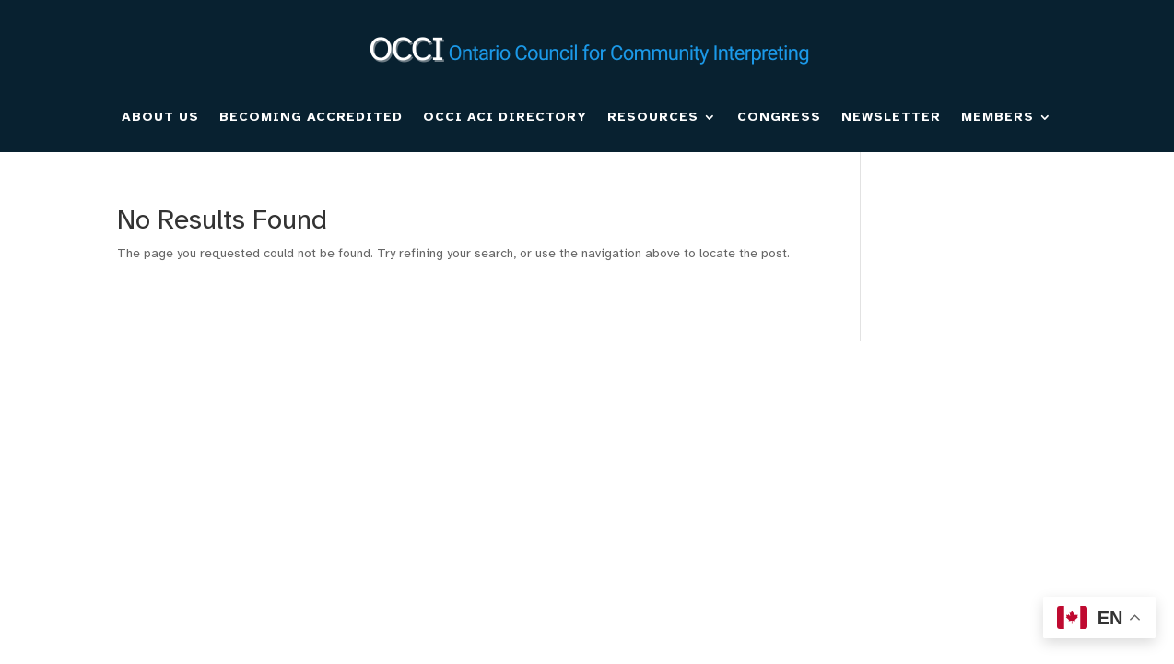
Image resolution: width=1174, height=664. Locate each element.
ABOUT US (160, 117)
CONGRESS (779, 117)
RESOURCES (653, 117)
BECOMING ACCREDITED (311, 117)
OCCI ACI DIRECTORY (505, 117)
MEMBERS (997, 117)
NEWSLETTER (891, 117)
